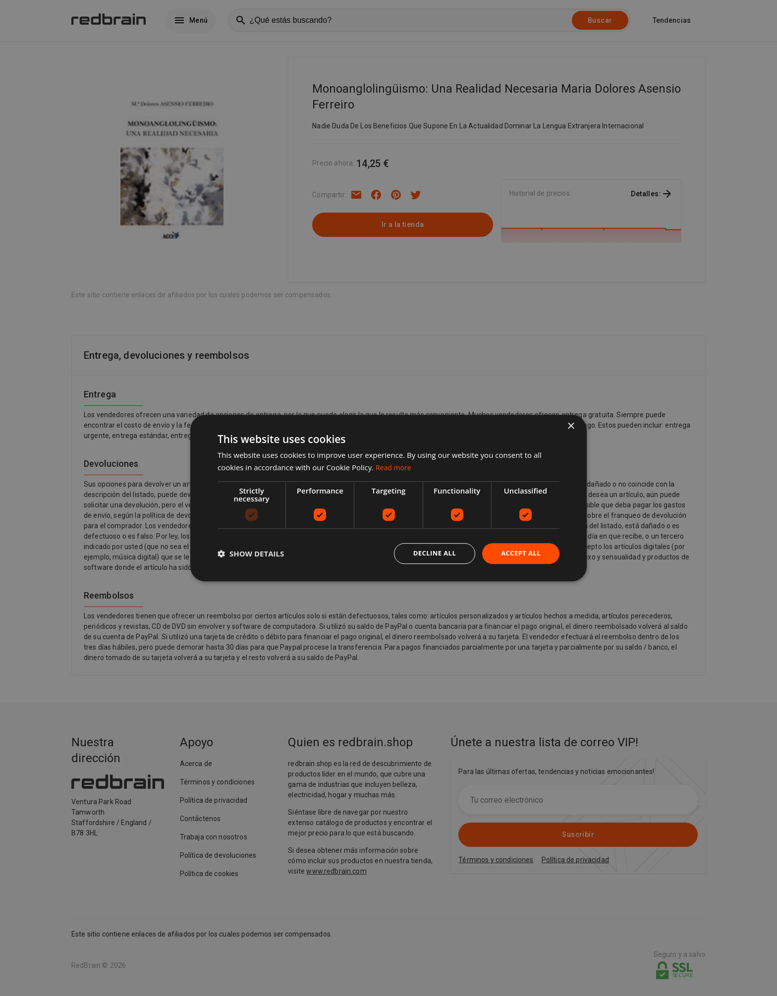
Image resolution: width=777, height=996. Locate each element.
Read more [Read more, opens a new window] (395, 467)
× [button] (570, 426)
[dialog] (388, 498)
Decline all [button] (430, 553)
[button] (251, 553)
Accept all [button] (520, 553)
